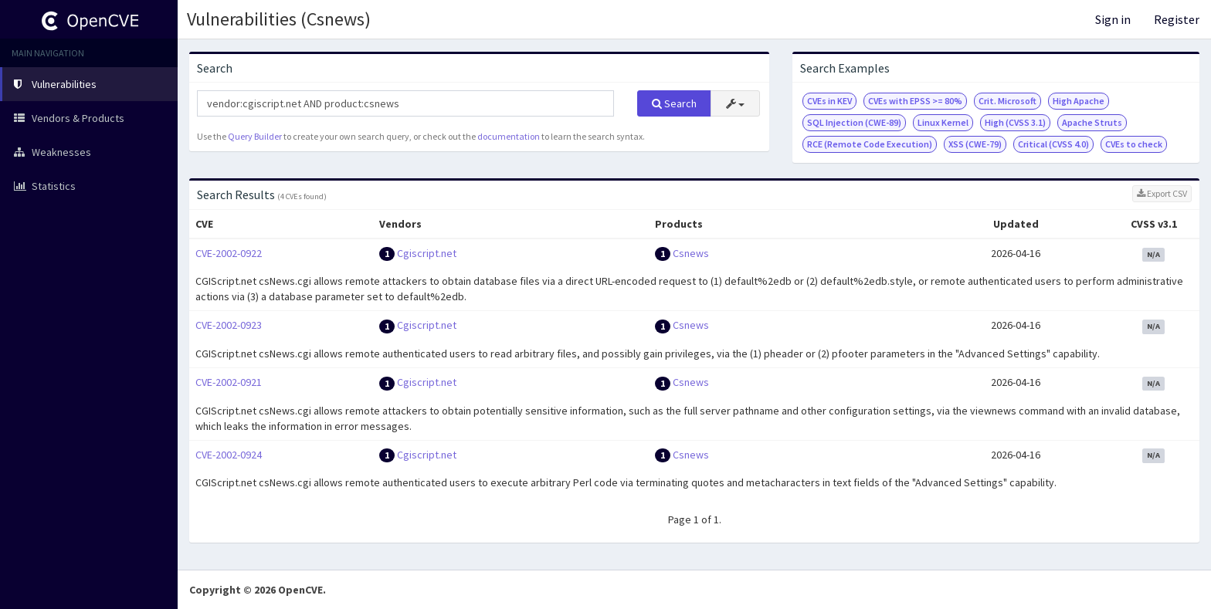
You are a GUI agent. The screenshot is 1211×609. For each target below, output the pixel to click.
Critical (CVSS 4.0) (1053, 144)
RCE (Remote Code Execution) (869, 144)
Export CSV (1162, 193)
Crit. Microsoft (1007, 101)
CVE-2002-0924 (228, 455)
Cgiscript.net (426, 253)
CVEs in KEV (829, 101)
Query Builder (255, 136)
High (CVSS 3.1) (1015, 122)
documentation (508, 136)
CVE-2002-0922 (228, 253)
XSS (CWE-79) (975, 144)
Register (1176, 19)
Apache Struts (1092, 122)
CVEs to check (1133, 144)
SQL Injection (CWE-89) (854, 122)
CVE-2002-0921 (228, 382)
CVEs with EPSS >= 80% (915, 101)
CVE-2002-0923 (228, 325)
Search (674, 103)
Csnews (691, 253)
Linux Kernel (943, 122)
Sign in (1113, 19)
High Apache (1078, 101)
